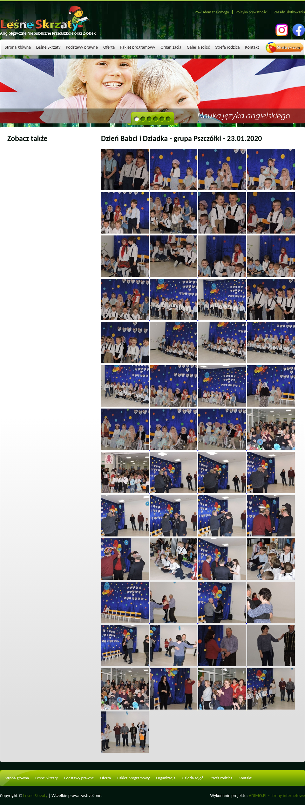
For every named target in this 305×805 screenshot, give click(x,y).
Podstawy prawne (82, 47)
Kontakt (252, 47)
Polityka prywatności (252, 12)
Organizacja (170, 47)
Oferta (109, 47)
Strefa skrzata (288, 47)
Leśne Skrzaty (48, 47)
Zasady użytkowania (289, 12)
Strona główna (18, 47)
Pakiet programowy (137, 47)
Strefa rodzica (227, 47)
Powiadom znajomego (212, 12)
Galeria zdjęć (198, 47)
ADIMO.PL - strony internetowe (277, 795)
